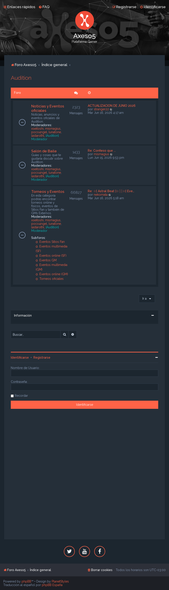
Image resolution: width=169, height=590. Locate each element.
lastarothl (37, 135)
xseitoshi (37, 128)
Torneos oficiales (50, 278)
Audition (21, 77)
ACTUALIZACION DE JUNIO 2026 (112, 105)
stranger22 (101, 109)
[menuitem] (44, 7)
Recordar (21, 395)
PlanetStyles (60, 581)
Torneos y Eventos (47, 191)
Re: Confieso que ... (102, 150)
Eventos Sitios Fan (50, 241)
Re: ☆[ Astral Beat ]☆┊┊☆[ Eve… (111, 191)
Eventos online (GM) (52, 274)
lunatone (55, 132)
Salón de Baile (44, 151)
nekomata (101, 194)
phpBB (26, 581)
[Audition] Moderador (45, 137)
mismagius (53, 128)
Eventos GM (46, 260)
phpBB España (52, 585)
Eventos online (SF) (51, 255)
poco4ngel (39, 132)
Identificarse (20, 357)
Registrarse (41, 357)
